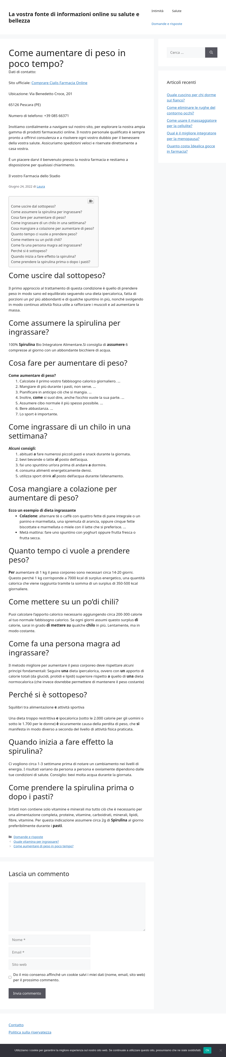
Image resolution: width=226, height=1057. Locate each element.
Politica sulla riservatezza (30, 1032)
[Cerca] (211, 52)
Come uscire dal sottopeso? (33, 206)
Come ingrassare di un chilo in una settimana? (48, 222)
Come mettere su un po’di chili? (36, 239)
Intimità (157, 11)
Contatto (16, 1024)
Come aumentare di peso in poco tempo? (44, 846)
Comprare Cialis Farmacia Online (59, 82)
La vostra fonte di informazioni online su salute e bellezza (74, 17)
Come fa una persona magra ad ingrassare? (46, 245)
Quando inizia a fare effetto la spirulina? (43, 256)
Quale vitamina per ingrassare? (36, 842)
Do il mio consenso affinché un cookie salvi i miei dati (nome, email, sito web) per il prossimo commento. (79, 977)
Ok (207, 1050)
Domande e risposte (167, 24)
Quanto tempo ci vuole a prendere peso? (44, 234)
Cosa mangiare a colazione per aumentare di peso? (52, 228)
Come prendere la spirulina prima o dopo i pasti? (50, 261)
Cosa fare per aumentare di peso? (38, 217)
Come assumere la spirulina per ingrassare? (46, 212)
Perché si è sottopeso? (29, 250)
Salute (176, 11)
